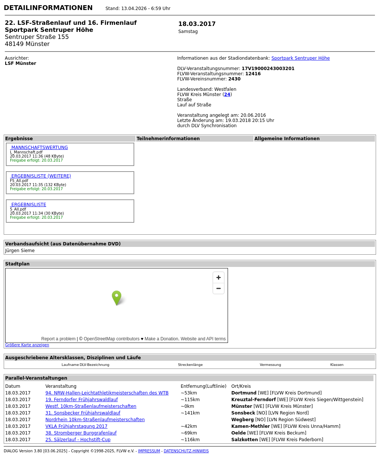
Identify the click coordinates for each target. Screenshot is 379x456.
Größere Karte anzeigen (27, 345)
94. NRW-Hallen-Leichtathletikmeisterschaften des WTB (107, 393)
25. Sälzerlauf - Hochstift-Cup (78, 439)
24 (227, 94)
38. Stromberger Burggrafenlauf (81, 433)
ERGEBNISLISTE (28, 204)
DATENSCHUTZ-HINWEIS (186, 451)
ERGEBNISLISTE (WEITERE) (40, 176)
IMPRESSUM (149, 451)
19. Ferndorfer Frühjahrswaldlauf (82, 399)
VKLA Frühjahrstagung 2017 (77, 426)
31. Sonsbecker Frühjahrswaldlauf (83, 413)
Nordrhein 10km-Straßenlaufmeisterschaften (95, 419)
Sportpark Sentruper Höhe (300, 58)
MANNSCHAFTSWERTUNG (39, 147)
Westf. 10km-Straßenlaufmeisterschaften (91, 406)
